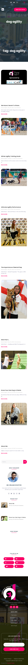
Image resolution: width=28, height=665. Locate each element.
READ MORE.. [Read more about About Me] (4, 453)
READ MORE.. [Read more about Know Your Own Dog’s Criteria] (4, 399)
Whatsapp (9, 562)
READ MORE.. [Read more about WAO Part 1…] (4, 347)
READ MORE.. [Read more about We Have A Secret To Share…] (4, 114)
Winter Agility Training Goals (10, 156)
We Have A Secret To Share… (10, 105)
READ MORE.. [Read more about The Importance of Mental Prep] (4, 276)
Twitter (9, 566)
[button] (3, 9)
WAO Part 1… (5, 340)
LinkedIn (19, 566)
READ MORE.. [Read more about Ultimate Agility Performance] (4, 214)
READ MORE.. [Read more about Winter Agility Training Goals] (4, 165)
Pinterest (19, 562)
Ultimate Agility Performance (11, 207)
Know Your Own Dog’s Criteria (11, 390)
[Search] (25, 462)
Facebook (8, 559)
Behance (19, 559)
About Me (4, 446)
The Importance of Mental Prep (11, 267)
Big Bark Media (10, 663)
